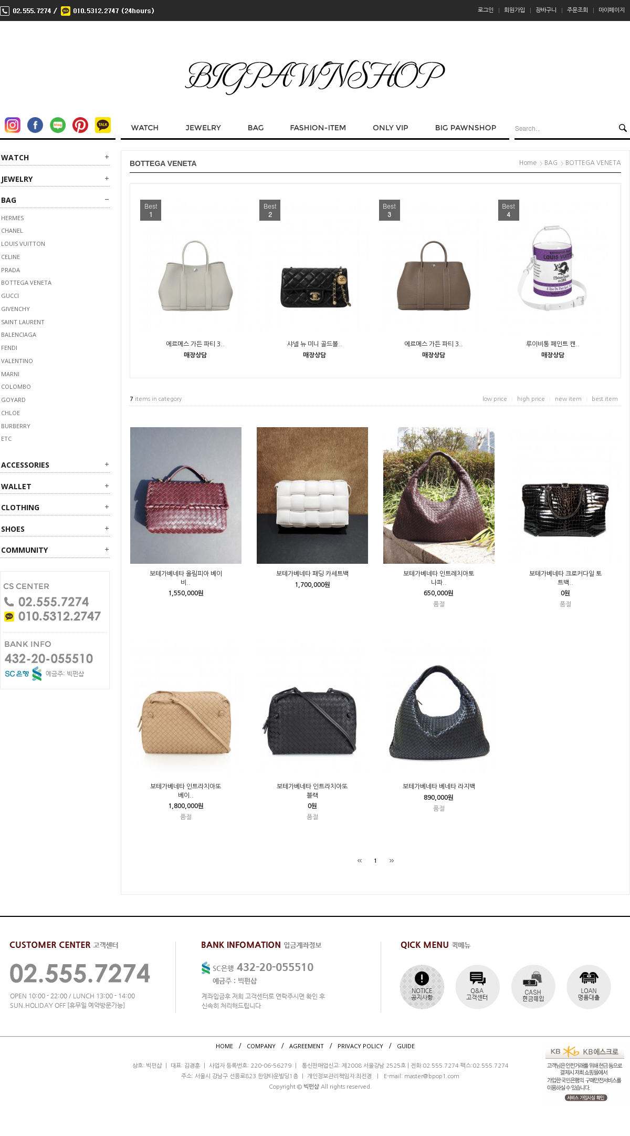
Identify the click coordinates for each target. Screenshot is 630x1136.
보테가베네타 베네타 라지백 (439, 786)
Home (528, 163)
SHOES (13, 529)
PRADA (10, 270)
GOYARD (13, 400)
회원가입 (514, 10)
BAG (8, 200)
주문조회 (577, 10)
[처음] (360, 861)
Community (24, 550)
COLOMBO (16, 386)
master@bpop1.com (431, 1076)
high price (531, 399)
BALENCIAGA (18, 334)
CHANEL (12, 230)
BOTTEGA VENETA (26, 282)
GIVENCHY (15, 309)
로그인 (486, 10)
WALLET (16, 486)
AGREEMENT (306, 1046)
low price (494, 399)
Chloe (10, 413)
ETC (6, 438)
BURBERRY (15, 426)
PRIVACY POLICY (360, 1046)
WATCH (15, 157)
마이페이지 (611, 10)
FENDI (9, 348)
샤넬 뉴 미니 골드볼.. (314, 344)
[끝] (392, 861)
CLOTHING (20, 507)
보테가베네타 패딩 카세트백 (312, 574)
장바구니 (546, 10)
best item (605, 399)
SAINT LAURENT (23, 322)
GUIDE (406, 1046)
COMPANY (261, 1046)
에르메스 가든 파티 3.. (195, 344)
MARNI (10, 374)
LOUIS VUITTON (23, 243)
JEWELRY (17, 179)
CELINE (10, 257)
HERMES (12, 218)
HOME (224, 1046)
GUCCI (10, 296)
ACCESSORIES (25, 465)
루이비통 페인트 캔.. (553, 344)
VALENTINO (17, 361)
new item (568, 399)
